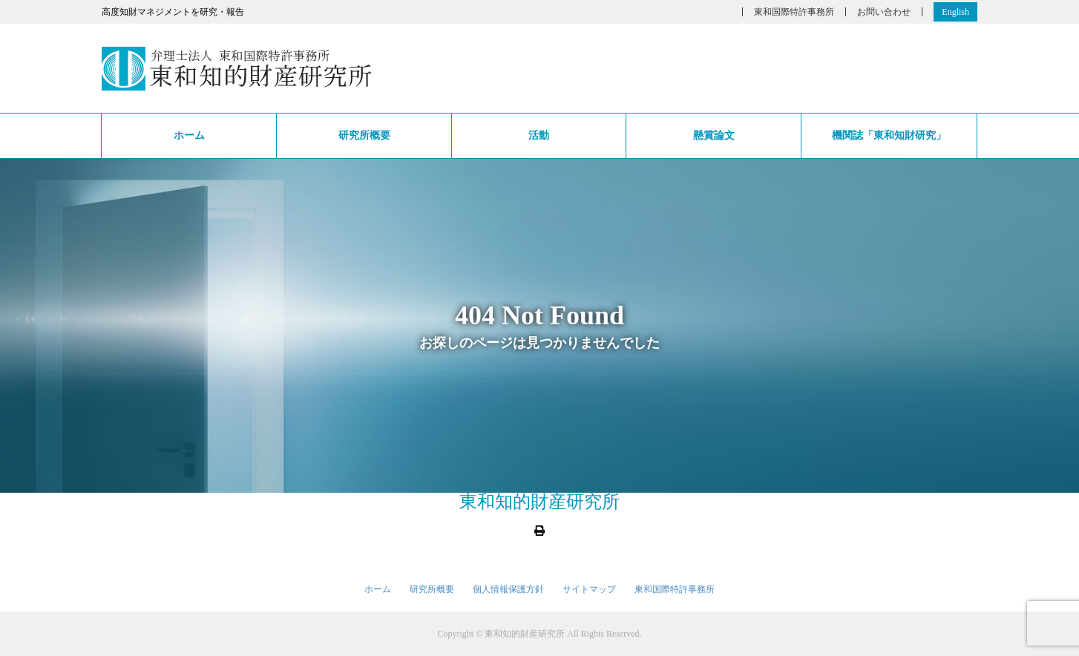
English (955, 12)
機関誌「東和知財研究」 (889, 135)
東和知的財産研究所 (539, 501)
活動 (538, 135)
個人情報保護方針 (508, 589)
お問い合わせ (884, 12)
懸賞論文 (714, 135)
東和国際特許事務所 (794, 12)
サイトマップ (589, 589)
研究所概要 (364, 135)
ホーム (189, 135)
